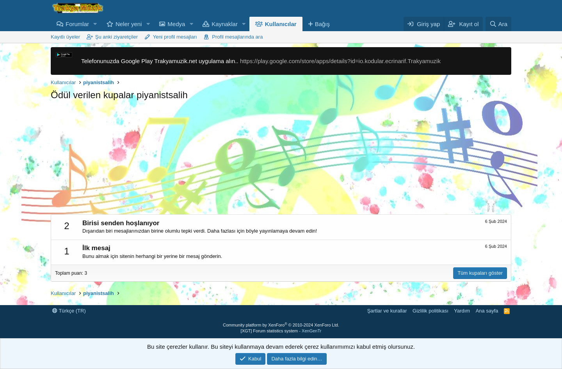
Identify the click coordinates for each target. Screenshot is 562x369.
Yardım (462, 311)
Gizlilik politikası (430, 311)
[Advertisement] (281, 159)
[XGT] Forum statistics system (281, 330)
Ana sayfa (487, 311)
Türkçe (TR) (69, 311)
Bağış (322, 24)
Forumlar (77, 24)
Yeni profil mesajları (175, 37)
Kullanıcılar (281, 24)
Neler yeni (129, 24)
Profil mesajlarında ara (237, 37)
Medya (176, 24)
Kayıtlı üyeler (65, 37)
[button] (95, 24)
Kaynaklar (225, 24)
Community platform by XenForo (281, 325)
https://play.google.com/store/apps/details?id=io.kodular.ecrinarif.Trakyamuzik (340, 61)
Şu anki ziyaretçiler (116, 37)
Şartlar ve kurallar (387, 311)
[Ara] (498, 24)
